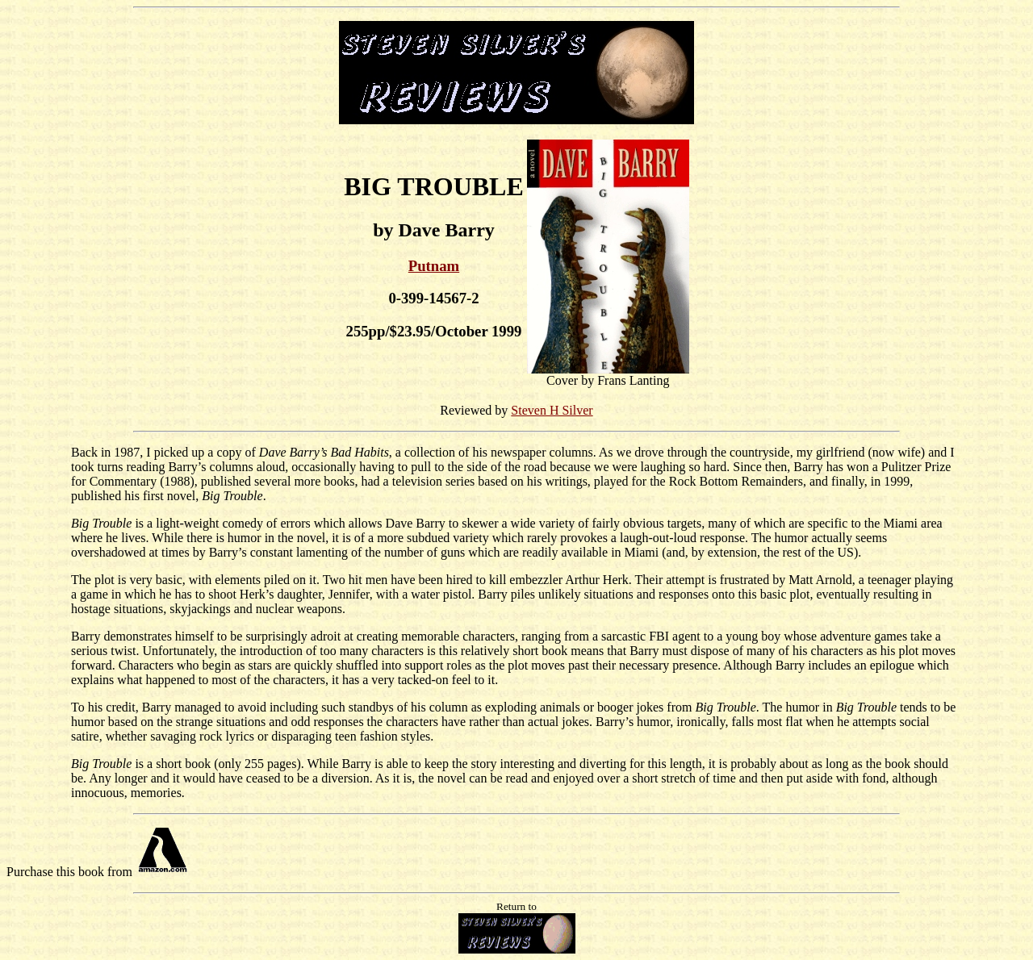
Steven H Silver (551, 410)
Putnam (433, 265)
